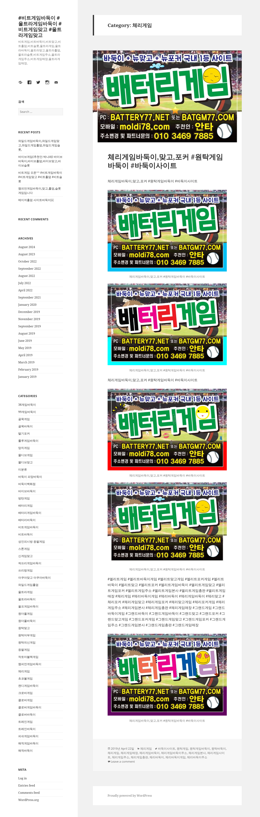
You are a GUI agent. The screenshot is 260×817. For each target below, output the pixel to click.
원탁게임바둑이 (200, 749)
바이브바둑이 (27, 491)
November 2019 (29, 319)
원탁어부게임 (27, 635)
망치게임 (24, 448)
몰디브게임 (25, 455)
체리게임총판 (139, 757)
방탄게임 (24, 498)
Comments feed (29, 793)
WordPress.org (28, 800)
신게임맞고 (25, 556)
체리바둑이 (157, 757)
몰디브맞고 (25, 462)
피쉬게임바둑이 (28, 736)
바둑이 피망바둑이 (30, 477)
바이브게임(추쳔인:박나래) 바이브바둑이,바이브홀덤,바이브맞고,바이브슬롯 (40, 161)
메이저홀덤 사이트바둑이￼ (36, 200)
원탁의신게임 (27, 642)
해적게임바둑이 (28, 743)
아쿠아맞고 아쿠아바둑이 (34, 578)
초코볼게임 (25, 678)
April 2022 (25, 290)
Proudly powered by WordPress (130, 796)
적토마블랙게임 (28, 657)
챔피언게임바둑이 (29, 664)
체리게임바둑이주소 (174, 753)
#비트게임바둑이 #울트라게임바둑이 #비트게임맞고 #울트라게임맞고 (40, 26)
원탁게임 (182, 749)
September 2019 (29, 326)
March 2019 (26, 362)
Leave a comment (123, 761)
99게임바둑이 (27, 412)
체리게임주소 (120, 757)
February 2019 (28, 369)
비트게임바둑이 (28, 527)
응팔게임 (24, 650)
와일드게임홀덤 (28, 585)
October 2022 (27, 261)
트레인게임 (25, 722)
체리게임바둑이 (149, 753)
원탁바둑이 (218, 749)
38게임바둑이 (27, 405)
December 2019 (29, 312)
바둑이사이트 (166, 749)
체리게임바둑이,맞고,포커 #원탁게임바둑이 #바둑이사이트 (165, 161)
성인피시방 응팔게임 (31, 542)
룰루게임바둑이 (28, 441)
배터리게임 (25, 505)
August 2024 (26, 247)
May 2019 (24, 348)
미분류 (22, 469)
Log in (22, 778)
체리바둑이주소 (197, 757)
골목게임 (24, 419)
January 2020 (27, 305)
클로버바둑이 (27, 714)
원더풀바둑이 (27, 621)
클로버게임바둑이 (29, 707)
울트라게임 (25, 592)
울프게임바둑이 (28, 606)
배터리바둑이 (27, 520)
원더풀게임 (25, 614)
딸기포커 (24, 433)
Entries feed (26, 785)
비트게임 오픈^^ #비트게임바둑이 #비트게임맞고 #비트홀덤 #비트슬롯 (40, 177)
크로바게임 (25, 693)
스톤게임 (24, 549)
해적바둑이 (25, 751)
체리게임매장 (129, 753)
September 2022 (29, 269)
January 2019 (27, 377)
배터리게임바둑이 (29, 513)
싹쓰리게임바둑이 (29, 563)
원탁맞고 (24, 628)
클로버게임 (25, 700)
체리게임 (24, 671)
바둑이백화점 (27, 484)
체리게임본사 (197, 753)
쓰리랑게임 (25, 570)
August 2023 (26, 254)
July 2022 (24, 283)
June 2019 (25, 341)
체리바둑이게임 (175, 757)
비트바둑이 (25, 534)
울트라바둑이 (27, 599)
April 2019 (25, 355)
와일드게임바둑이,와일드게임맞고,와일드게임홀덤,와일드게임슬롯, (39, 145)
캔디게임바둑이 (28, 686)
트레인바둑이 (27, 729)
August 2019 (26, 333)
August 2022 (26, 276)
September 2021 (29, 297)
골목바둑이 (25, 426)
